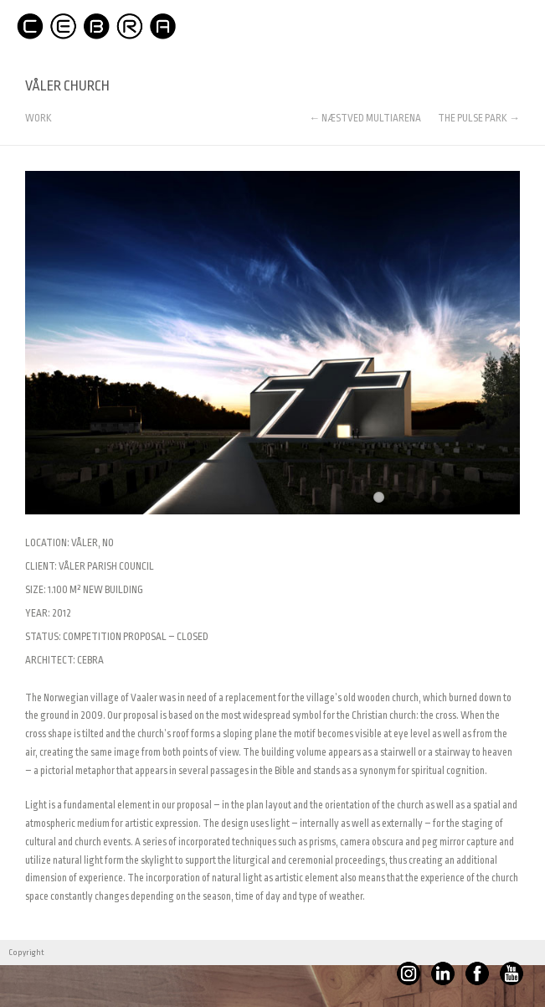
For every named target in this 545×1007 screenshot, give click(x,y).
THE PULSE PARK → (479, 118)
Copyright (26, 952)
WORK (38, 118)
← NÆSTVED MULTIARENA (365, 118)
